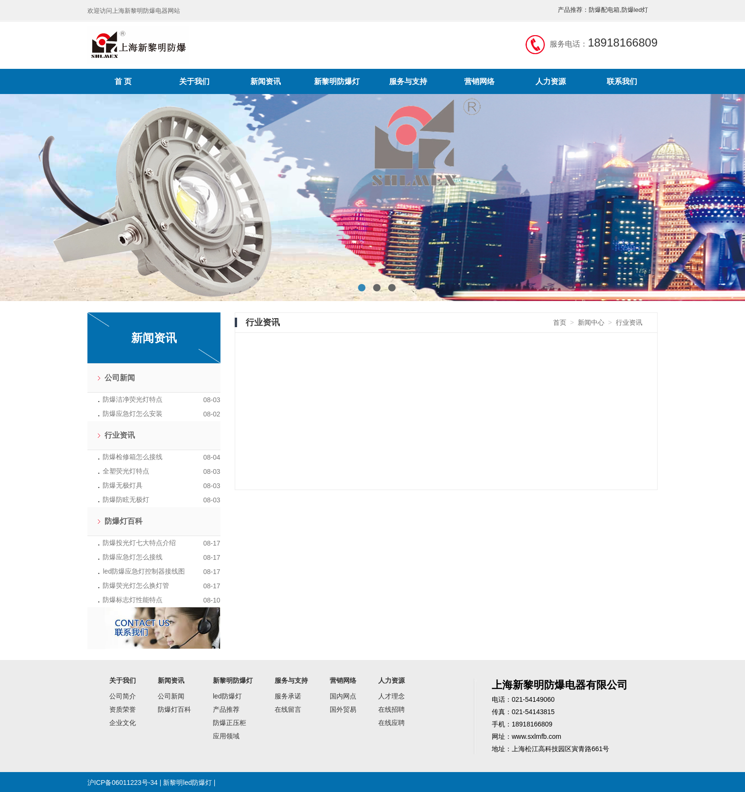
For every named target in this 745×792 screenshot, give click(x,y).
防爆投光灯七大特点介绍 (139, 543)
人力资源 (550, 81)
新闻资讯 (265, 81)
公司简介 (122, 696)
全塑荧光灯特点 (126, 471)
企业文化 (122, 722)
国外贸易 (343, 709)
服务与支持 (408, 81)
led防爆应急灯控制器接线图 (144, 571)
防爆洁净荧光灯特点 (132, 399)
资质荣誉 (122, 709)
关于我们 (194, 81)
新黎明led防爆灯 (187, 782)
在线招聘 (391, 709)
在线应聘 (391, 722)
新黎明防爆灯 (337, 81)
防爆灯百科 (124, 521)
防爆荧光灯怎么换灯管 (136, 585)
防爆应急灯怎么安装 (132, 413)
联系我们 (622, 81)
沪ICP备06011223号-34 (122, 782)
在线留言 (288, 709)
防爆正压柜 (229, 722)
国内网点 (343, 696)
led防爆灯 (227, 696)
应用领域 (226, 736)
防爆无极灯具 (123, 485)
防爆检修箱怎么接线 (132, 457)
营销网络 (479, 81)
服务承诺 (288, 696)
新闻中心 (591, 322)
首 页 (123, 81)
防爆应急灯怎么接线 (132, 557)
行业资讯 (120, 435)
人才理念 (391, 696)
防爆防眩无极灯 (126, 499)
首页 (559, 322)
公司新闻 (120, 378)
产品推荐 (226, 709)
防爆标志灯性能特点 (132, 599)
